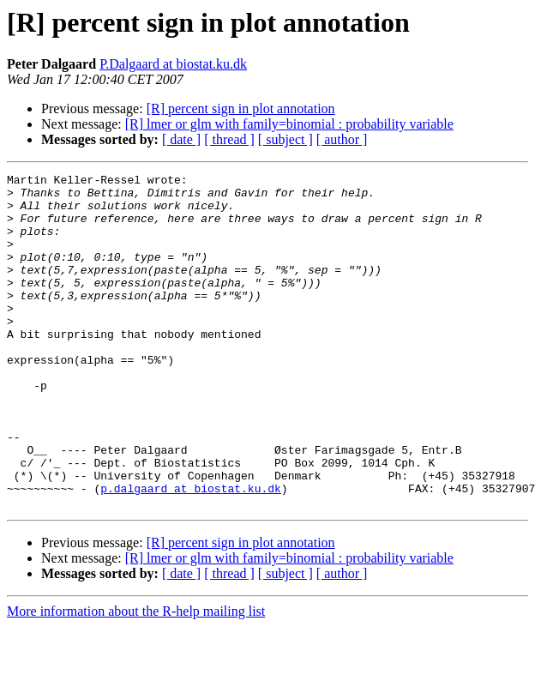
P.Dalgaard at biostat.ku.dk (173, 64)
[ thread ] (229, 139)
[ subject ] (285, 139)
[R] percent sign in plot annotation (241, 108)
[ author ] (342, 139)
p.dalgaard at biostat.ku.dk (190, 552)
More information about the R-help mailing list (136, 678)
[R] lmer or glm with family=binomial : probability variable (289, 124)
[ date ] (181, 139)
